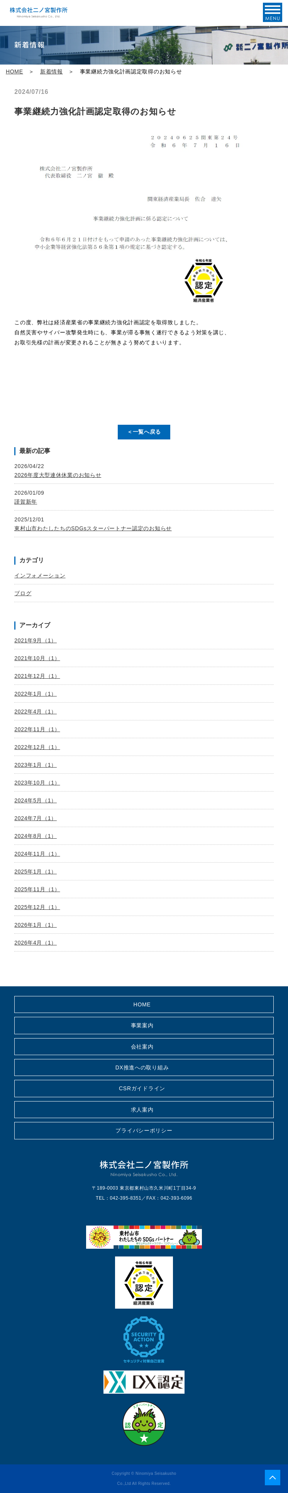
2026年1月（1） (35, 925)
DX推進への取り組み (142, 1067)
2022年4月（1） (35, 711)
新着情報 (51, 71)
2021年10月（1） (37, 658)
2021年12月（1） (37, 676)
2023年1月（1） (35, 765)
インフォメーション (39, 575)
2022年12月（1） (37, 747)
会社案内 (142, 1047)
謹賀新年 (25, 502)
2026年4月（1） (35, 943)
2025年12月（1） (37, 907)
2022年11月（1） (37, 729)
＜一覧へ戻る (144, 432)
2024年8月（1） (35, 836)
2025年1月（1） (35, 871)
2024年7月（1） (35, 818)
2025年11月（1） (37, 889)
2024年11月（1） (37, 854)
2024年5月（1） (35, 800)
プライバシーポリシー (143, 1130)
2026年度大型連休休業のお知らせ (57, 475)
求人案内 (142, 1110)
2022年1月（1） (35, 694)
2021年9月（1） (35, 640)
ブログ (22, 593)
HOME (14, 71)
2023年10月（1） (37, 783)
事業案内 (142, 1025)
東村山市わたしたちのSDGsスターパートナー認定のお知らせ (93, 528)
